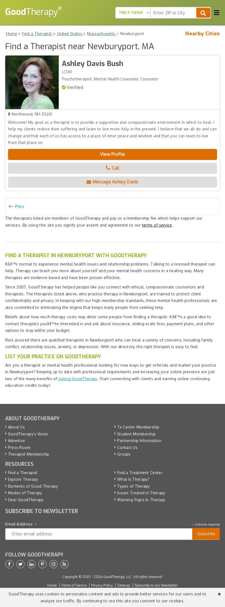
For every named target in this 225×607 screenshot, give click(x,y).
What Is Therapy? (133, 479)
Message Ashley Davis (112, 182)
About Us (16, 427)
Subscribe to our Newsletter (156, 585)
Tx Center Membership (138, 427)
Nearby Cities (202, 33)
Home (52, 585)
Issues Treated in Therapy (141, 492)
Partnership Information (139, 440)
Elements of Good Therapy (33, 486)
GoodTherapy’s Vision (28, 434)
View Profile (112, 154)
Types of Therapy (133, 486)
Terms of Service (74, 585)
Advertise (16, 440)
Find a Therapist (23, 472)
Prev (19, 206)
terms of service (157, 225)
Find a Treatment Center (139, 472)
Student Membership (136, 434)
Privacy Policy (102, 585)
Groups (124, 454)
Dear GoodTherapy (26, 499)
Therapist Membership (28, 454)
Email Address (21, 524)
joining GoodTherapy (77, 378)
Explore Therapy (23, 479)
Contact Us (127, 447)
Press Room (19, 447)
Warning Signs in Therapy (141, 499)
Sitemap (123, 585)
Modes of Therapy (25, 492)
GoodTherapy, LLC (117, 577)
